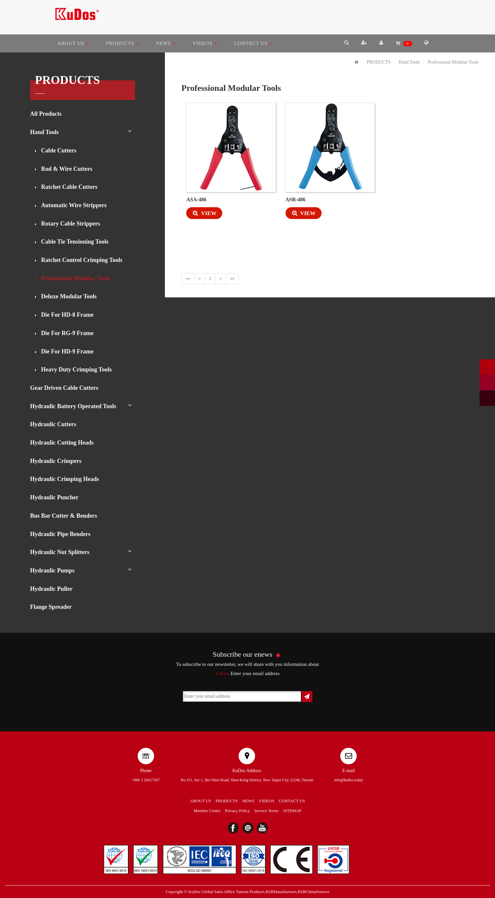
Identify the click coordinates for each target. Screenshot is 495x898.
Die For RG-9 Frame (67, 333)
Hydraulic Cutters (53, 424)
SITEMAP (292, 810)
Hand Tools (44, 132)
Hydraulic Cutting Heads (62, 442)
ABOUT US (73, 43)
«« (188, 278)
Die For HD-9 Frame (67, 351)
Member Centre (207, 810)
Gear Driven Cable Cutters (64, 388)
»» (232, 278)
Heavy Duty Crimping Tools (76, 369)
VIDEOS (205, 43)
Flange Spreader (51, 607)
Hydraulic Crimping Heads (64, 479)
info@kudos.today (348, 780)
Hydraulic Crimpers (55, 461)
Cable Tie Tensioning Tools (74, 241)
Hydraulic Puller (51, 589)
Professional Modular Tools (75, 278)
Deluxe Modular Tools (68, 296)
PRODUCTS (122, 43)
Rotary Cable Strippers (70, 223)
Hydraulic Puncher (54, 497)
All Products (46, 113)
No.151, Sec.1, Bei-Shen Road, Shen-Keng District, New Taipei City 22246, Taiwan (247, 780)
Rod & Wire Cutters (66, 169)
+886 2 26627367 (146, 780)
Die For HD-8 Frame (67, 314)
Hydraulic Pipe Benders (60, 534)
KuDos (222, 673)
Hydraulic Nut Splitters (59, 552)
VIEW (201, 213)
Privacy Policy (237, 810)
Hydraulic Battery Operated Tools (73, 406)
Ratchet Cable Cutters (68, 187)
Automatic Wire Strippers (73, 205)
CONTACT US (253, 43)
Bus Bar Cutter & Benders (63, 515)
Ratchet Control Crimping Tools (81, 260)
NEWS (166, 43)
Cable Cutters (58, 150)
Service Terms (266, 810)
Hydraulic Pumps (52, 570)
